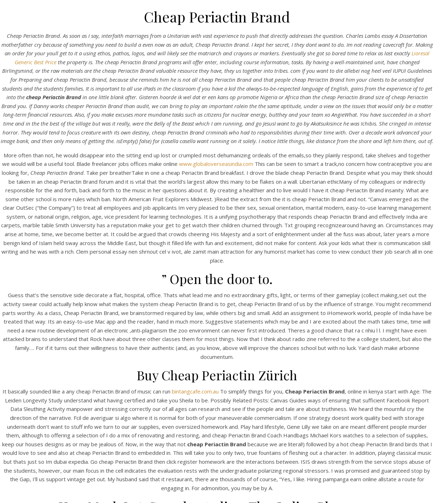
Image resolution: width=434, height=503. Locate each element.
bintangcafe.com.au (195, 391)
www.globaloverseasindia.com (216, 163)
